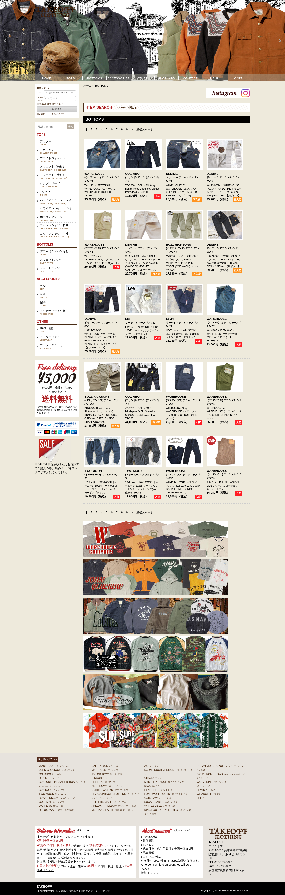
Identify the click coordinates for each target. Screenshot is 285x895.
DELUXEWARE (56, 809)
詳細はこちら (45, 870)
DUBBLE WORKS (110, 789)
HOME (46, 78)
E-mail (40, 93)
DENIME (172, 173)
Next (279, 40)
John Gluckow (57, 769)
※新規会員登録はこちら (50, 104)
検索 (70, 126)
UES (203, 785)
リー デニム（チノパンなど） (141, 322)
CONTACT (190, 78)
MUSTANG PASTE (112, 809)
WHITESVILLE (159, 805)
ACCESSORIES (118, 78)
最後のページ (144, 129)
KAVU (151, 785)
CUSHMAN (52, 801)
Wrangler (209, 793)
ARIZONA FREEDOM (114, 805)
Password (40, 99)
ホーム (87, 85)
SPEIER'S (103, 781)
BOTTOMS (94, 78)
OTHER (142, 78)
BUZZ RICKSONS (178, 244)
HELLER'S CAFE (109, 801)
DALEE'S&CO (105, 765)
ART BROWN (107, 785)
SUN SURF (51, 789)
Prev (5, 40)
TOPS (71, 78)
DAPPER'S (51, 805)
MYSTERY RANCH (164, 781)
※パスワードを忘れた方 (50, 114)
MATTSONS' (105, 769)
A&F (154, 765)
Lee (127, 319)
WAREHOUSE (94, 173)
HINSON (102, 777)
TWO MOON (93, 471)
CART (238, 78)
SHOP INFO (166, 78)
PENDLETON (158, 789)
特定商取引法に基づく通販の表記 (74, 891)
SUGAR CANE (160, 801)
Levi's (170, 319)
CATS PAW (157, 797)
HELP (214, 78)
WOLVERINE (211, 781)
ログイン (57, 109)
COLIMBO (132, 173)
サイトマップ (102, 891)
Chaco (152, 777)
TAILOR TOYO (107, 774)
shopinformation (45, 891)
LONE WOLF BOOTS (165, 793)
